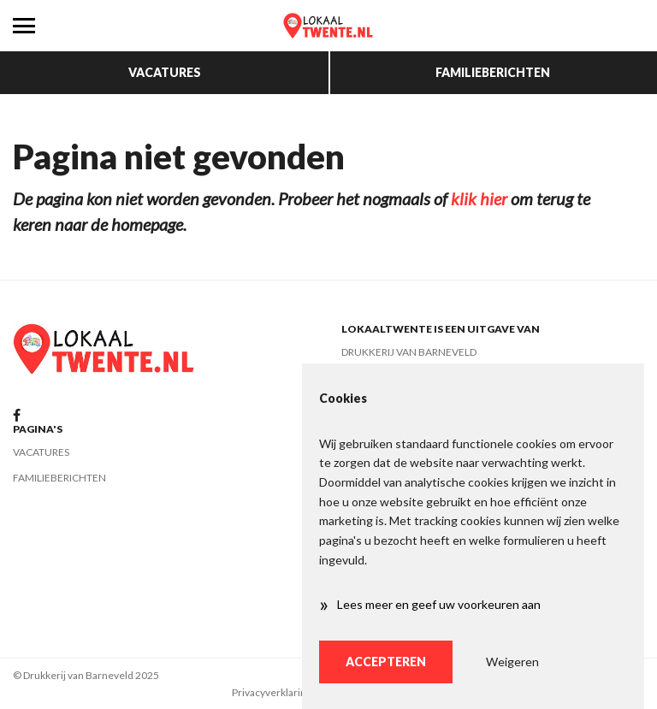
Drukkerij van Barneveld (408, 352)
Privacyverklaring (271, 692)
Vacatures (164, 72)
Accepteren (386, 661)
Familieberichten (492, 72)
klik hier (479, 198)
